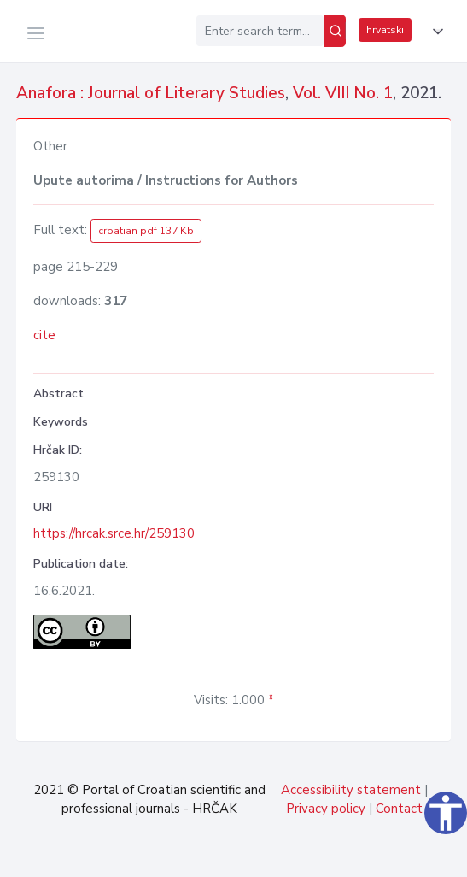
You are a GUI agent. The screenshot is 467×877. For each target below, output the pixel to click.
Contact (399, 808)
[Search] (335, 31)
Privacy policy (325, 808)
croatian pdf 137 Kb (146, 231)
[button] (434, 31)
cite (44, 335)
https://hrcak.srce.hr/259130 (114, 533)
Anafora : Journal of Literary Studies (150, 93)
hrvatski (385, 30)
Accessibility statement (351, 789)
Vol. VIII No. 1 (343, 93)
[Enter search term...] (260, 31)
